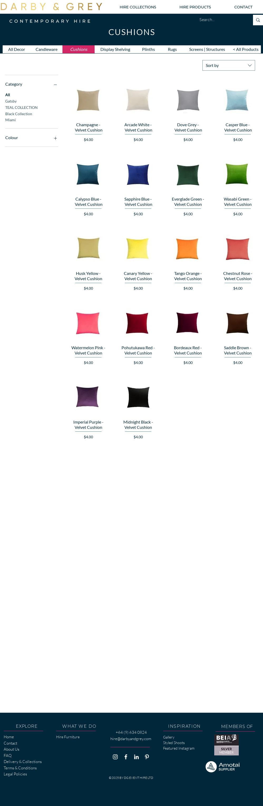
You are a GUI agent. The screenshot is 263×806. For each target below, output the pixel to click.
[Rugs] (172, 49)
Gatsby (11, 100)
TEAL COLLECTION (21, 107)
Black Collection (18, 113)
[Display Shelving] (115, 49)
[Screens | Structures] (207, 49)
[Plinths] (148, 49)
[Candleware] (46, 49)
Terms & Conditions (20, 767)
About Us (11, 749)
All (7, 94)
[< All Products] (246, 49)
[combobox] (228, 65)
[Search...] (220, 20)
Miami (10, 119)
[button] (138, 7)
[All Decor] (16, 49)
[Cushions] (78, 49)
